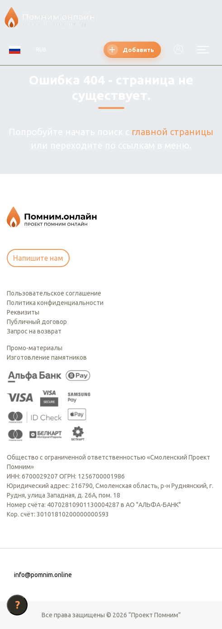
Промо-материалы (34, 348)
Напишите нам (38, 258)
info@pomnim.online (43, 574)
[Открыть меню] (203, 49)
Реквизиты (23, 312)
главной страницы (172, 132)
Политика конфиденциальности (55, 302)
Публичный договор (37, 321)
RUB (41, 49)
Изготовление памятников (47, 357)
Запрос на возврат (34, 331)
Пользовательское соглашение (54, 293)
